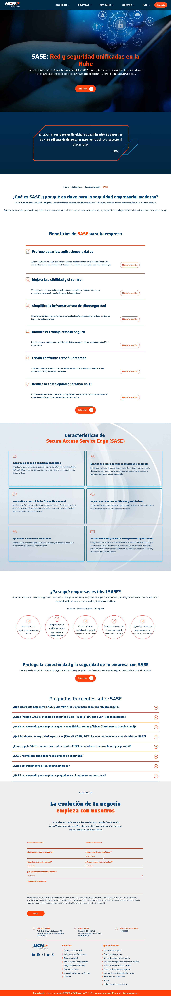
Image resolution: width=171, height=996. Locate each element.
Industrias (85, 4)
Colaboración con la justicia (116, 984)
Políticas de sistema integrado (117, 969)
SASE (105, 187)
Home (66, 187)
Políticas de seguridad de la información (121, 962)
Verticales (107, 4)
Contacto (161, 4)
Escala (106, 980)
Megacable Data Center (74, 965)
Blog (146, 4)
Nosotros (128, 4)
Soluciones (63, 4)
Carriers (67, 977)
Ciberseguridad (92, 187)
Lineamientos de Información (117, 958)
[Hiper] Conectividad (73, 950)
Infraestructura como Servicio (77, 973)
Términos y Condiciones (114, 977)
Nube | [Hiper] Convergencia (76, 962)
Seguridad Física (71, 969)
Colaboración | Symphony (75, 954)
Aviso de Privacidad (112, 950)
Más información (129, 265)
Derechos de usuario (113, 954)
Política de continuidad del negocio (119, 973)
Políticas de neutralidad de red (117, 965)
